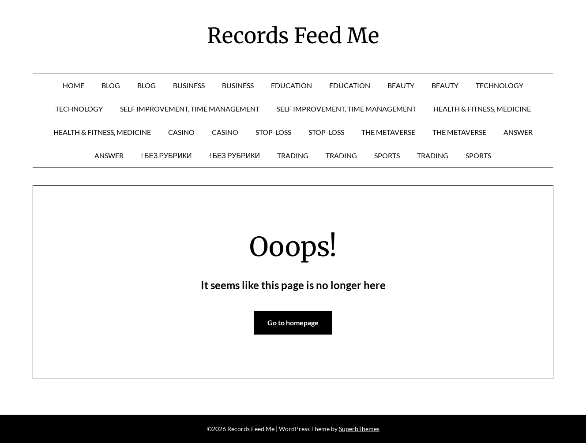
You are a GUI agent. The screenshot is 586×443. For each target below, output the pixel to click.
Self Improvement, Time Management (189, 108)
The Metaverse (388, 132)
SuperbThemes (359, 428)
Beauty (400, 85)
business (189, 85)
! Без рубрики (166, 155)
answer (518, 132)
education (291, 85)
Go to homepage (293, 322)
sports (387, 155)
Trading (292, 155)
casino (181, 132)
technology (499, 85)
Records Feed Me (293, 35)
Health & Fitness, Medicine (482, 108)
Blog (110, 85)
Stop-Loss (273, 132)
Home (73, 85)
